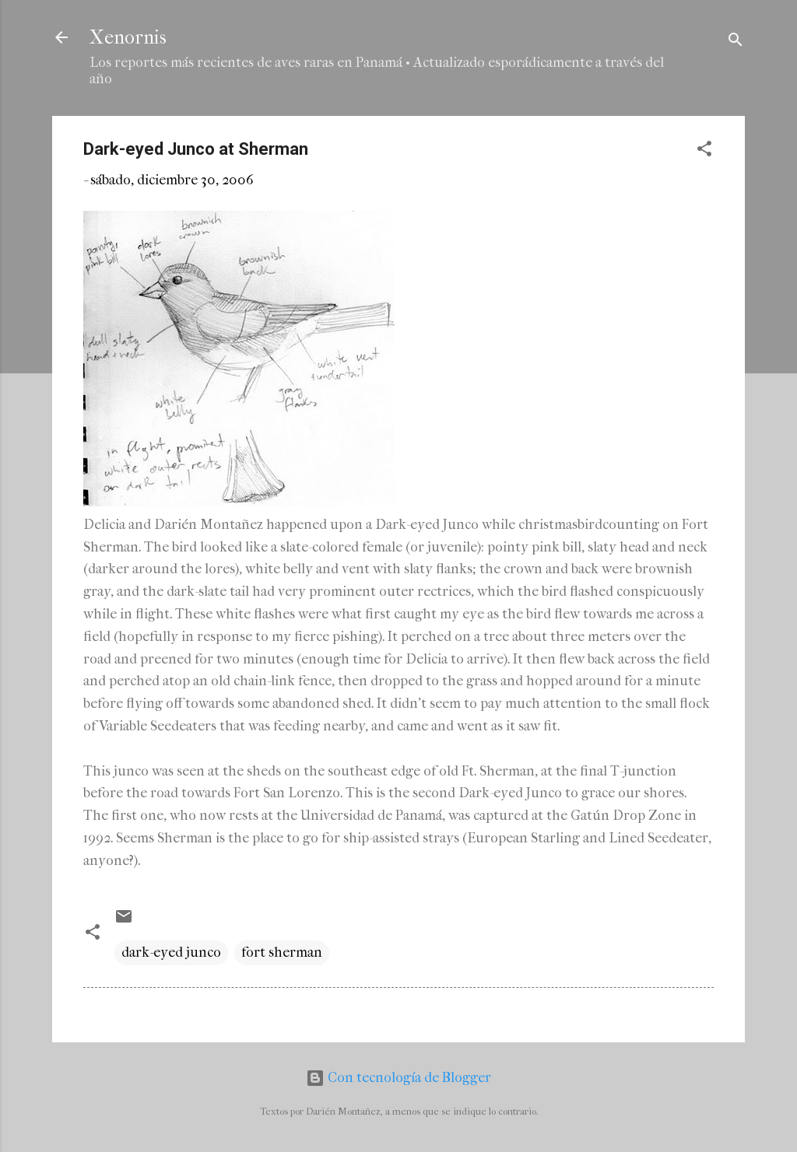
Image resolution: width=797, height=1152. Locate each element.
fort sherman (281, 952)
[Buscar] (735, 42)
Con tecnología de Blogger (398, 1078)
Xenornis (128, 37)
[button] (704, 151)
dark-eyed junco (171, 952)
